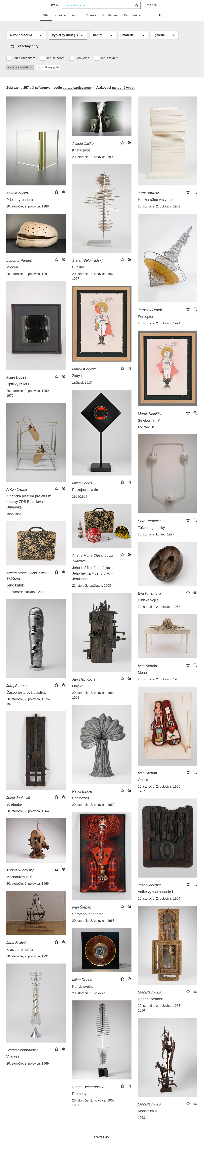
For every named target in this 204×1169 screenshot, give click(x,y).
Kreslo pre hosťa (19, 958)
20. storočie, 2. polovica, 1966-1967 (159, 797)
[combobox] (101, 13)
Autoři (76, 23)
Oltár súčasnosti (151, 1007)
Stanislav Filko (149, 1000)
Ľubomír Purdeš (19, 268)
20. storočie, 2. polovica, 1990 (93, 165)
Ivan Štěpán (147, 674)
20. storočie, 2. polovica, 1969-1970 (28, 401)
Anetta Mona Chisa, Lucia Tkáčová (92, 566)
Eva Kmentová (149, 601)
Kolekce (60, 23)
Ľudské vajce (148, 608)
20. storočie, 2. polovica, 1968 (159, 614)
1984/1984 (14, 522)
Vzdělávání (110, 23)
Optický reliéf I (17, 392)
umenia (150, 13)
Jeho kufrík (15, 593)
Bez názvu (80, 806)
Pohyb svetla (82, 994)
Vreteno (12, 1065)
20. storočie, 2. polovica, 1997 (27, 282)
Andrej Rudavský (19, 878)
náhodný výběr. (123, 95)
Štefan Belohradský (87, 268)
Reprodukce (132, 23)
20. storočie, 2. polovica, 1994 (159, 331)
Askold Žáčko (17, 201)
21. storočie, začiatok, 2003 (91, 593)
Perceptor (145, 325)
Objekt (77, 694)
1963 (141, 1125)
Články (91, 23)
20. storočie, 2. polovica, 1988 (27, 214)
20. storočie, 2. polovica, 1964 (27, 819)
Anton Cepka (16, 497)
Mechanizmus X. (19, 885)
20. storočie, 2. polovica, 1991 (27, 964)
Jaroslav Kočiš (83, 687)
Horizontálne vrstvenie (155, 208)
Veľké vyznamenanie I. (156, 900)
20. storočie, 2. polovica (89, 1001)
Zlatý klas (79, 384)
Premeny (79, 1102)
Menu (142, 681)
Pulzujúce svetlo (85, 498)
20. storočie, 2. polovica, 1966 (159, 687)
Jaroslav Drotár (150, 318)
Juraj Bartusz (148, 201)
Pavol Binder (82, 799)
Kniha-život (81, 158)
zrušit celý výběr (48, 75)
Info (149, 23)
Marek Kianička (84, 377)
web (54, 13)
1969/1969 (79, 504)
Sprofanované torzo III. (90, 922)
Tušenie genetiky (151, 536)
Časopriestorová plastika (26, 700)
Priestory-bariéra (19, 208)
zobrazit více (102, 1145)
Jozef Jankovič (18, 806)
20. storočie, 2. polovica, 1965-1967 (94, 284)
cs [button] (182, 6)
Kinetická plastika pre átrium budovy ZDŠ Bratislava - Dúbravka (28, 509)
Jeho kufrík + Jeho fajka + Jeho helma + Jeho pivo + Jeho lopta (92, 581)
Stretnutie (14, 812)
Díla (46, 23)
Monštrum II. (148, 1119)
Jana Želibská (17, 951)
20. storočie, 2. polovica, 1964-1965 (94, 703)
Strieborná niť (149, 428)
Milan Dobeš (16, 385)
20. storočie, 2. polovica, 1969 (159, 214)
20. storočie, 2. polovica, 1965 (93, 928)
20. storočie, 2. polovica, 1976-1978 (28, 709)
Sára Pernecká (150, 529)
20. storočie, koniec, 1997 (156, 542)
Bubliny (78, 275)
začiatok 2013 (82, 390)
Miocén (12, 275)
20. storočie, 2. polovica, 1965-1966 (159, 1016)
